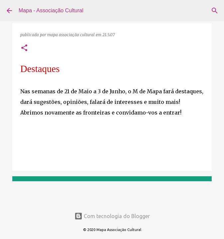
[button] (24, 48)
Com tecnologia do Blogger (112, 216)
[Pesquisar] (215, 11)
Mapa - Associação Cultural (51, 10)
